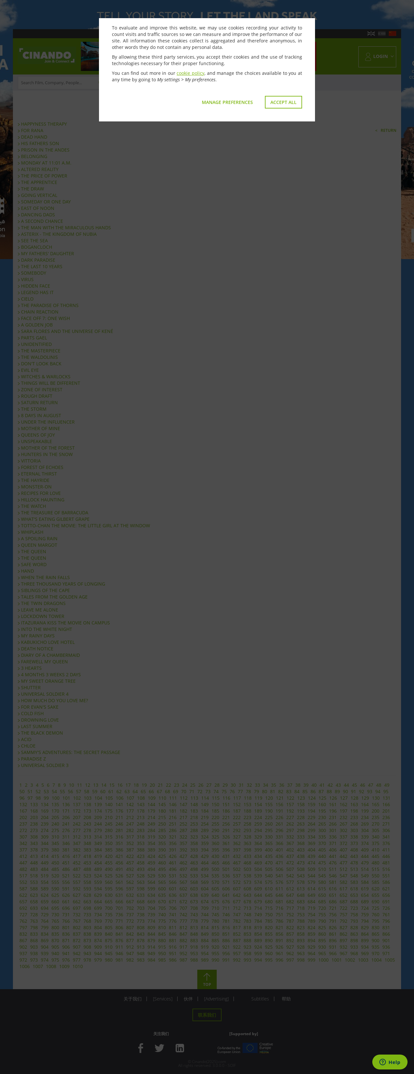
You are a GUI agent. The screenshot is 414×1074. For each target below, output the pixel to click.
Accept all (283, 102)
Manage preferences (227, 102)
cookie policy (190, 73)
